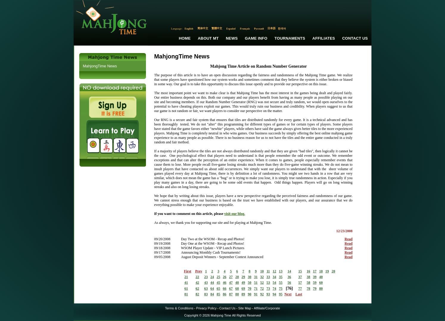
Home (185, 38)
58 (308, 282)
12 (274, 271)
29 (243, 277)
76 (289, 288)
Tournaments (290, 38)
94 (274, 294)
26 (224, 277)
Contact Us (355, 38)
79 (315, 288)
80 (321, 288)
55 (280, 282)
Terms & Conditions (179, 308)
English (189, 28)
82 (197, 294)
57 (300, 282)
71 (256, 288)
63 (206, 288)
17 (315, 271)
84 (212, 294)
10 (262, 271)
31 (256, 277)
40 (321, 277)
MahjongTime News (100, 66)
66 (224, 288)
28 (237, 277)
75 (280, 288)
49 (243, 282)
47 (231, 282)
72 (262, 288)
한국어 (282, 28)
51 (256, 282)
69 (243, 288)
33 (268, 277)
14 (289, 271)
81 (186, 294)
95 (280, 294)
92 (262, 294)
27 (231, 277)
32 (262, 277)
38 (308, 277)
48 (237, 282)
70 (249, 288)
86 (224, 294)
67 (231, 288)
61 (186, 288)
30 (249, 277)
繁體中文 (216, 28)
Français (245, 28)
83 (206, 294)
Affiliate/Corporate (267, 308)
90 (249, 294)
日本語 (271, 28)
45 (218, 282)
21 (186, 277)
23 (206, 277)
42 (197, 282)
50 (249, 282)
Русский (259, 28)
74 (274, 288)
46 (224, 282)
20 (333, 271)
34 (274, 277)
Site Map (244, 308)
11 (268, 271)
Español (231, 28)
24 (212, 277)
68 (237, 288)
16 (308, 271)
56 (289, 282)
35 (280, 277)
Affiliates (323, 38)
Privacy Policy (206, 308)
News (232, 38)
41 (186, 282)
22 (197, 277)
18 (321, 271)
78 (308, 288)
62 (197, 288)
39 (315, 277)
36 (289, 277)
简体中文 (202, 28)
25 (218, 277)
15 (300, 271)
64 (212, 288)
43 (206, 282)
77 (300, 288)
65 (218, 288)
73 (268, 288)
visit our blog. (234, 214)
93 (268, 294)
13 (280, 271)
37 (300, 277)
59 (315, 282)
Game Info (256, 38)
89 (243, 294)
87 (231, 294)
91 (256, 294)
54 (274, 282)
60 (321, 282)
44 (212, 282)
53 (268, 282)
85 (218, 294)
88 (237, 294)
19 (327, 271)
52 (262, 282)
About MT (208, 38)
